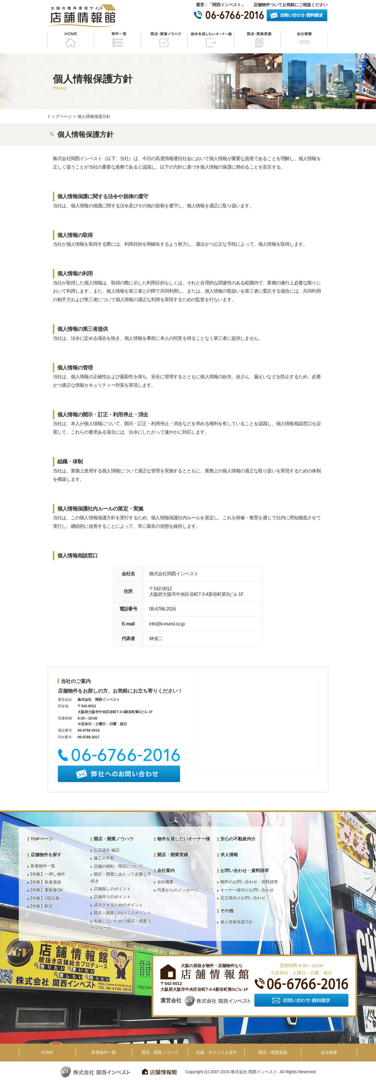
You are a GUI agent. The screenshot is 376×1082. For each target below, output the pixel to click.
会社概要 (304, 40)
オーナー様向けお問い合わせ (247, 890)
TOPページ (42, 838)
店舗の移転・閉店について (118, 866)
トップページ (59, 116)
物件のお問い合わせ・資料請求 (249, 881)
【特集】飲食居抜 (44, 882)
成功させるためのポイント (118, 905)
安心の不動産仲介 (238, 838)
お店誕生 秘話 (107, 850)
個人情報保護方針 (236, 922)
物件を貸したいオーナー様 (210, 40)
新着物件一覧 (43, 866)
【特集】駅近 (40, 906)
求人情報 (229, 854)
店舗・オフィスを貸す (216, 1052)
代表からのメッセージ (177, 890)
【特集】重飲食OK (45, 890)
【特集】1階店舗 (43, 898)
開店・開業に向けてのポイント (122, 912)
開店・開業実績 (257, 40)
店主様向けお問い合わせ (243, 898)
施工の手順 (104, 858)
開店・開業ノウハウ (164, 40)
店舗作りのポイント (112, 896)
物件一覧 (117, 40)
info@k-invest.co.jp (167, 623)
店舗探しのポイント (112, 888)
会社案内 (166, 870)
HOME (70, 40)
